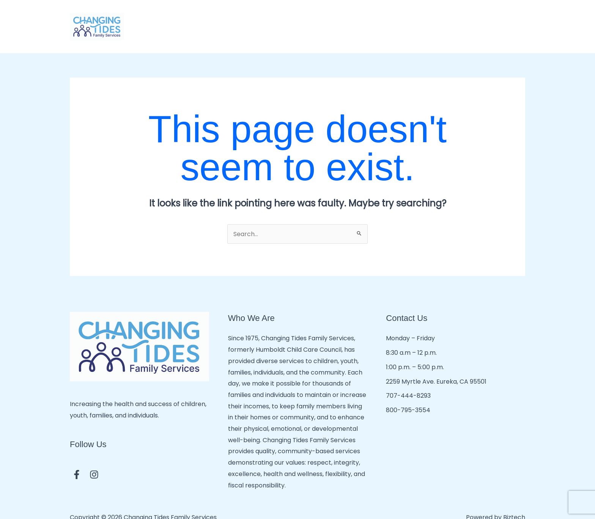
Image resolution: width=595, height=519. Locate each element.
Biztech (514, 503)
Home (151, 19)
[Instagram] (94, 460)
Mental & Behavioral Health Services (363, 19)
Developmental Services (274, 19)
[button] (228, 19)
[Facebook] (76, 460)
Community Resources (449, 19)
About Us (179, 19)
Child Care (216, 19)
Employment (505, 19)
